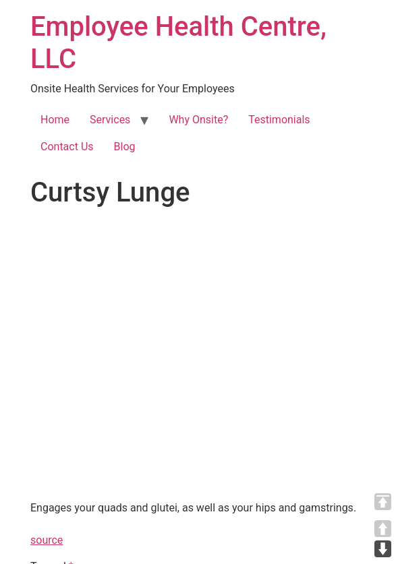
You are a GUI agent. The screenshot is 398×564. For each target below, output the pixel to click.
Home (54, 119)
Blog (125, 146)
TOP (382, 501)
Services (110, 119)
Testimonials (279, 119)
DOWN (382, 548)
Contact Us (67, 146)
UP (382, 528)
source (46, 540)
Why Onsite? (198, 119)
